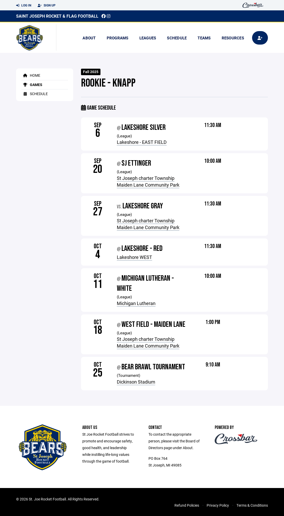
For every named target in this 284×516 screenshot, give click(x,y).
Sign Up (47, 5)
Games (31, 84)
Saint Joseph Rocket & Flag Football (57, 16)
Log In (23, 5)
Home (30, 75)
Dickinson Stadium (136, 382)
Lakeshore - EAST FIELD (142, 142)
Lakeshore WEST (134, 257)
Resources (233, 37)
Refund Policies (186, 505)
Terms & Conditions (252, 505)
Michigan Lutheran (136, 303)
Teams (204, 37)
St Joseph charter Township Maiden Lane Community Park (148, 181)
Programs (118, 37)
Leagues (147, 37)
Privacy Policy (218, 505)
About (89, 37)
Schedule (177, 37)
